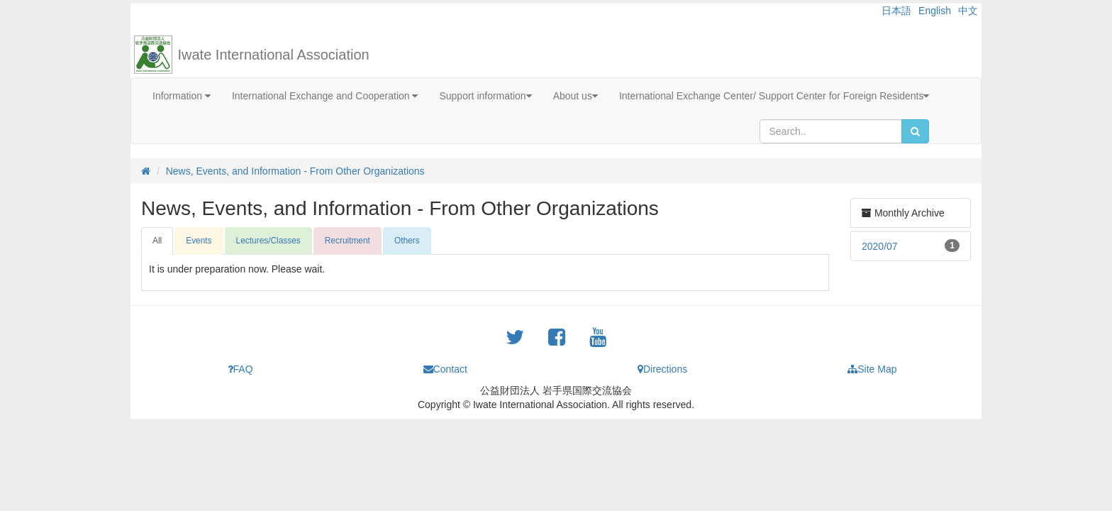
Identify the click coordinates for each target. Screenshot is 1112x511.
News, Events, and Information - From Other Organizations (295, 171)
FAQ (240, 369)
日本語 (896, 10)
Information (181, 95)
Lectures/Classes (268, 241)
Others (407, 241)
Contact (445, 369)
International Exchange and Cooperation (325, 95)
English (934, 10)
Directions (662, 369)
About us (575, 95)
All (157, 241)
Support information (485, 95)
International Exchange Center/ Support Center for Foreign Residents (774, 95)
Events (198, 241)
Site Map (871, 369)
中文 (968, 10)
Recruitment (347, 241)
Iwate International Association (273, 54)
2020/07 (880, 246)
